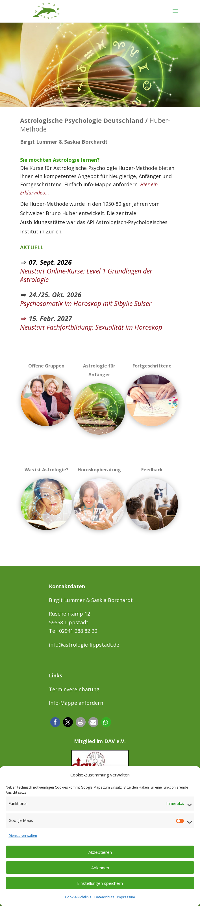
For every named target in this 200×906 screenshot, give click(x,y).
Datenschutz (104, 897)
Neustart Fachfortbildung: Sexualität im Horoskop (91, 327)
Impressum (126, 897)
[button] (55, 722)
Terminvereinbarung (74, 689)
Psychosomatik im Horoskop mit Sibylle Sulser (85, 303)
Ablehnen (100, 867)
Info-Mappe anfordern (76, 702)
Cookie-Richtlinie (78, 897)
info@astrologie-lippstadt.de (84, 644)
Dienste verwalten (22, 835)
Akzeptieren (100, 852)
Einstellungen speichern (100, 883)
